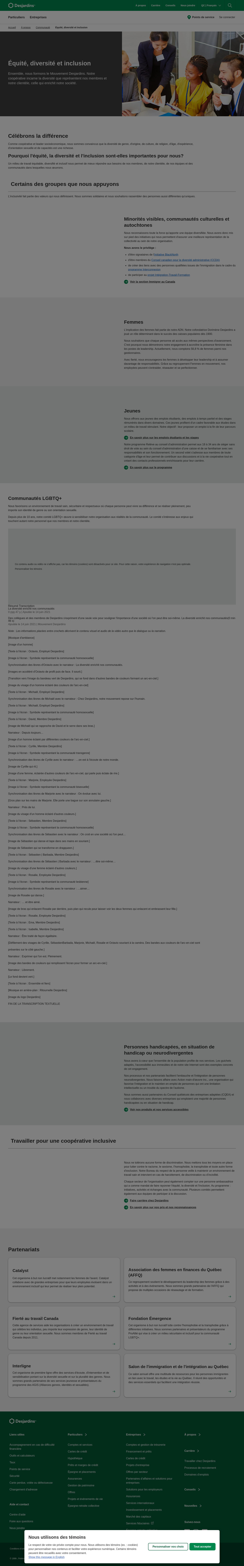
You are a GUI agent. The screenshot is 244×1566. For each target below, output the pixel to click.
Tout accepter (202, 1546)
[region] (122, 1546)
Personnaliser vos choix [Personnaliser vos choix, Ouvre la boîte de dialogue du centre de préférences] (168, 1546)
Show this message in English (46, 1557)
